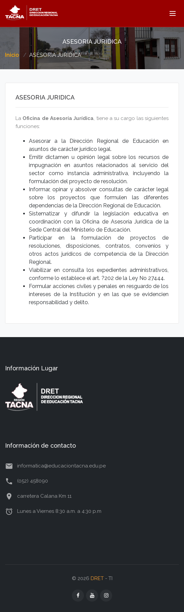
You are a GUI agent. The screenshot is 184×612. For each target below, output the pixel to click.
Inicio (12, 55)
